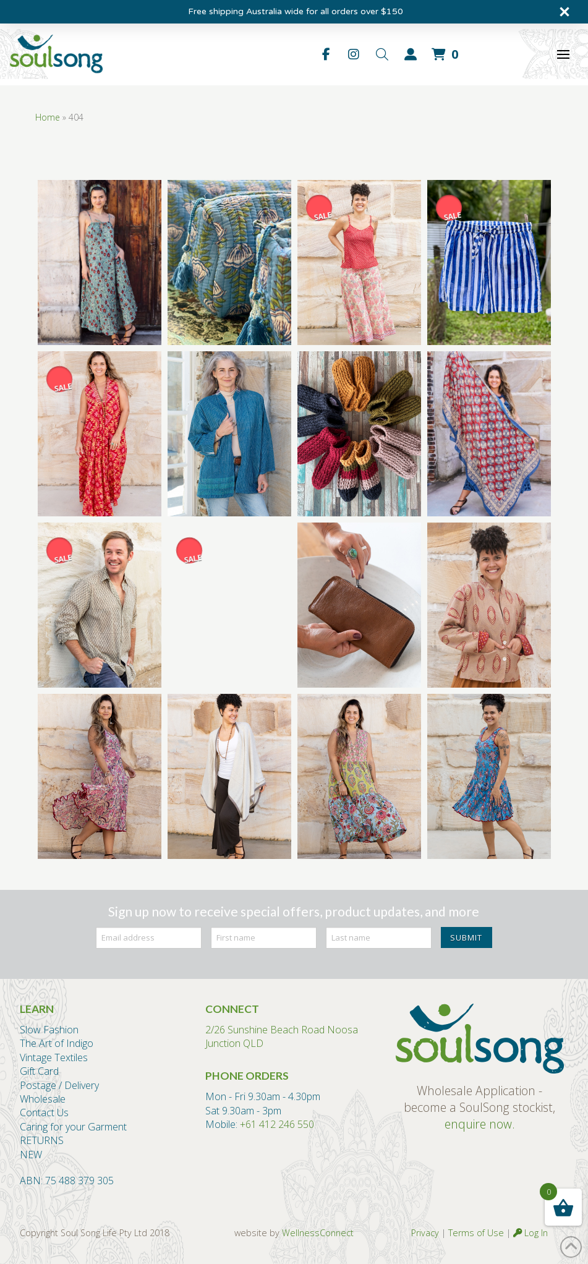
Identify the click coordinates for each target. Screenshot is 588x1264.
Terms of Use (476, 1233)
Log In (530, 1233)
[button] (382, 54)
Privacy (425, 1233)
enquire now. (480, 1124)
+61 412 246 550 (277, 1124)
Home (47, 117)
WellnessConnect (318, 1233)
